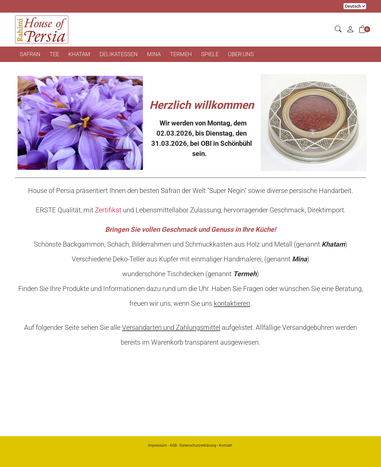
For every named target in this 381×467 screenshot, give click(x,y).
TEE (54, 54)
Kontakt (225, 445)
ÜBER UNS (241, 54)
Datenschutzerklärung (198, 445)
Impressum (157, 445)
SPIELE (210, 54)
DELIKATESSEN (118, 54)
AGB (173, 445)
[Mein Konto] (350, 29)
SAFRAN (30, 54)
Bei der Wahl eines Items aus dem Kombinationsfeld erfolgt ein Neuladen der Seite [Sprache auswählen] (354, 6)
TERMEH (181, 54)
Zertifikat (108, 210)
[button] (338, 29)
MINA (154, 54)
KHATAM (79, 54)
